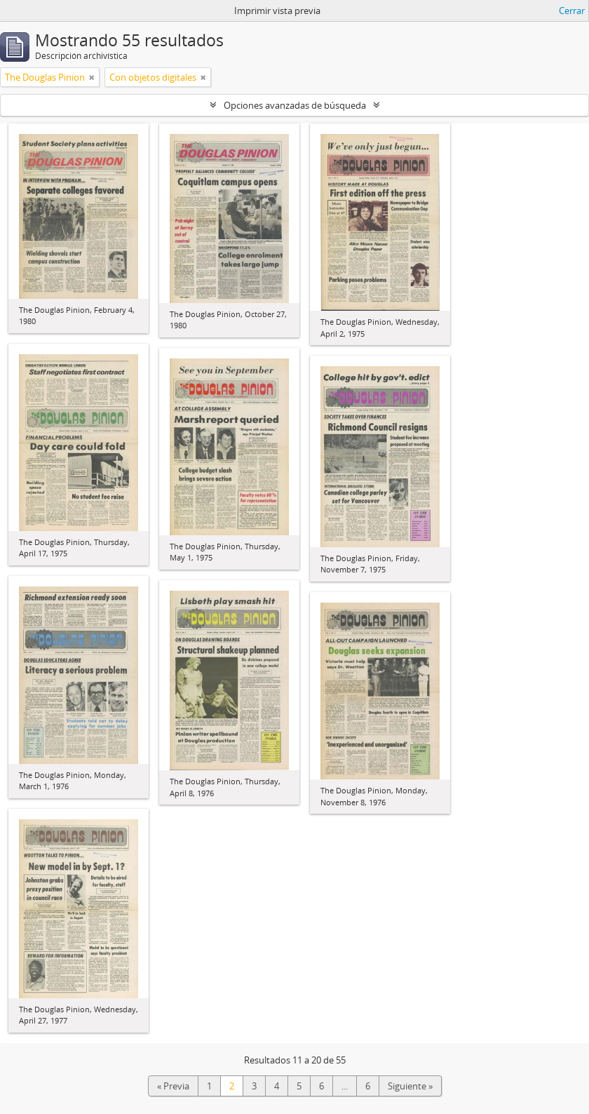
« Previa (173, 1086)
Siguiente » (410, 1086)
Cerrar (572, 10)
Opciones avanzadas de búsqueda (295, 105)
